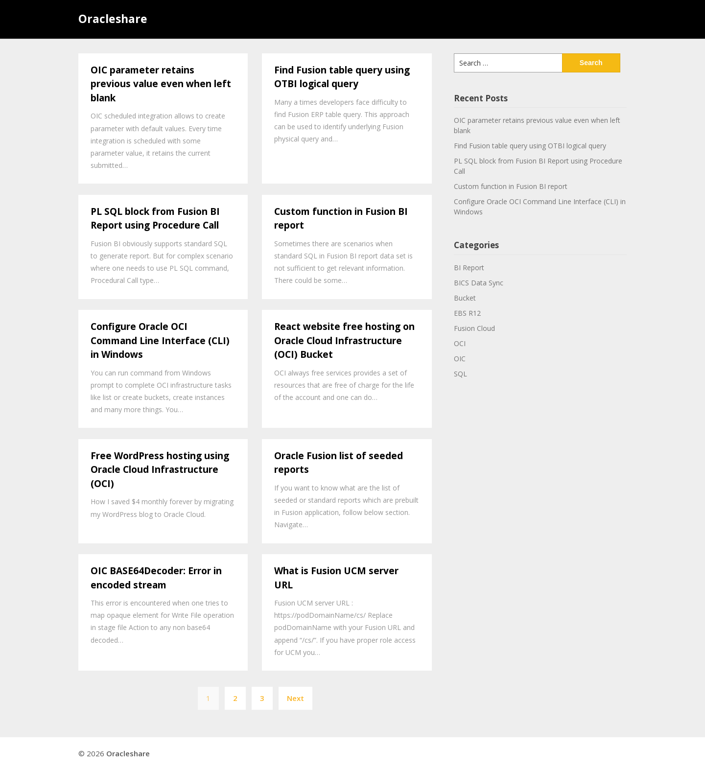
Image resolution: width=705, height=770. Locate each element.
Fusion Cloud (474, 328)
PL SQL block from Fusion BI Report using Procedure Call (155, 218)
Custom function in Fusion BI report (510, 186)
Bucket (465, 298)
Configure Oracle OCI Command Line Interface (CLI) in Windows (160, 340)
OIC (460, 358)
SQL (460, 373)
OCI (460, 343)
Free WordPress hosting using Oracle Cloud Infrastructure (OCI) (160, 469)
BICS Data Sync (478, 282)
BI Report (469, 267)
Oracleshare (112, 18)
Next (295, 698)
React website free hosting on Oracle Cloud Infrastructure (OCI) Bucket (344, 340)
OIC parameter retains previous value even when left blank (161, 84)
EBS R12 (467, 313)
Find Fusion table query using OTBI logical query (342, 77)
